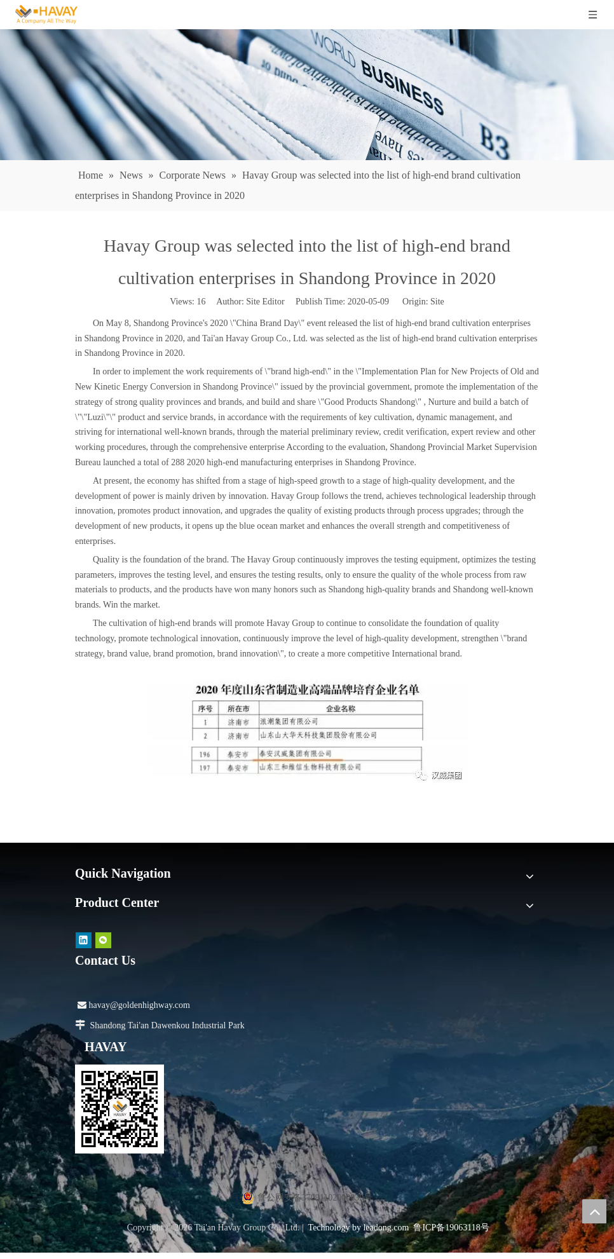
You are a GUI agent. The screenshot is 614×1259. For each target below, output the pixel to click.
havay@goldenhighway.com (134, 1005)
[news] (307, 94)
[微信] (103, 940)
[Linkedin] (84, 940)
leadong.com (386, 1227)
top (594, 1211)
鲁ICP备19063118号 (451, 1227)
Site (437, 301)
